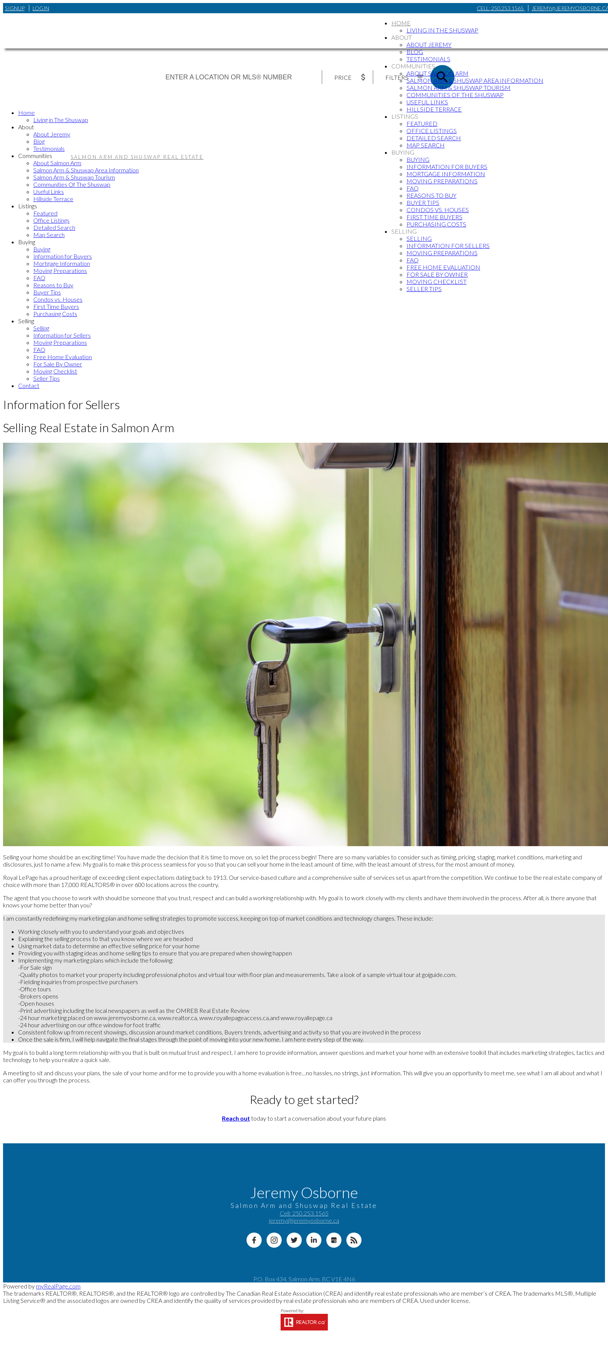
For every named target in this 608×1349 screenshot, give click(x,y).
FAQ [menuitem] (412, 188)
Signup (15, 8)
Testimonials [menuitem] (428, 58)
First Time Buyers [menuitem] (434, 216)
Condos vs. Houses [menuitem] (437, 209)
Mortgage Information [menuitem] (445, 173)
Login (41, 8)
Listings (404, 116)
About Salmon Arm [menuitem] (437, 73)
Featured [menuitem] (421, 123)
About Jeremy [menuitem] (428, 44)
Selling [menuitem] (419, 238)
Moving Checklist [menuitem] (436, 281)
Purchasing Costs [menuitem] (436, 224)
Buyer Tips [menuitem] (422, 202)
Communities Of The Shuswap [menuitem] (455, 94)
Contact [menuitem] (28, 385)
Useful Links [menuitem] (427, 101)
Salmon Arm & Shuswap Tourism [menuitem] (458, 87)
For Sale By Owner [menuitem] (437, 274)
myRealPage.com (58, 1286)
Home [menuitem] (401, 22)
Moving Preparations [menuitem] (442, 181)
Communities (413, 66)
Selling (404, 231)
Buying (402, 152)
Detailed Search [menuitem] (433, 137)
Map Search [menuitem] (425, 145)
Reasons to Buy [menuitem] (431, 195)
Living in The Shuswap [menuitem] (442, 30)
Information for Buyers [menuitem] (446, 166)
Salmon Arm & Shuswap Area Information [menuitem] (474, 80)
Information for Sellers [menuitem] (448, 245)
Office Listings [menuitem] (431, 130)
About (401, 37)
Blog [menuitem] (414, 51)
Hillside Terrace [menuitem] (434, 109)
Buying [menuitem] (418, 159)
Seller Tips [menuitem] (424, 288)
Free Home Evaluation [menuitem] (443, 267)
